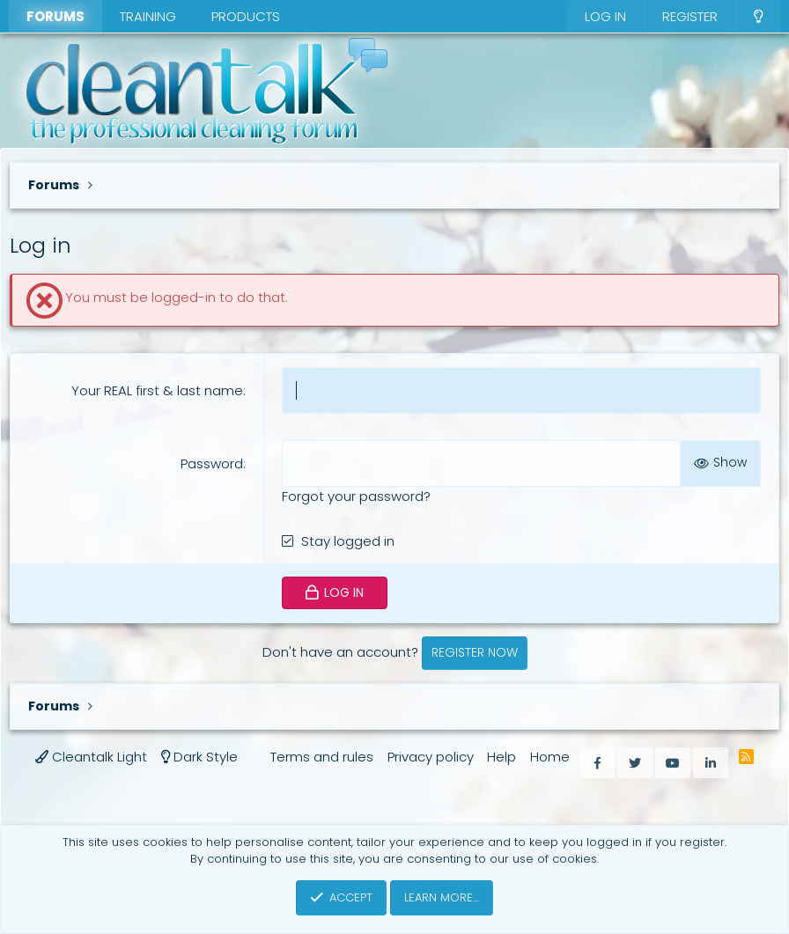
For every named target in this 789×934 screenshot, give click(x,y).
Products (245, 16)
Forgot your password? (356, 496)
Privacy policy (430, 756)
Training (148, 16)
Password (212, 463)
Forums (55, 16)
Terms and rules (321, 756)
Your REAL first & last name (157, 390)
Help (501, 756)
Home (550, 756)
